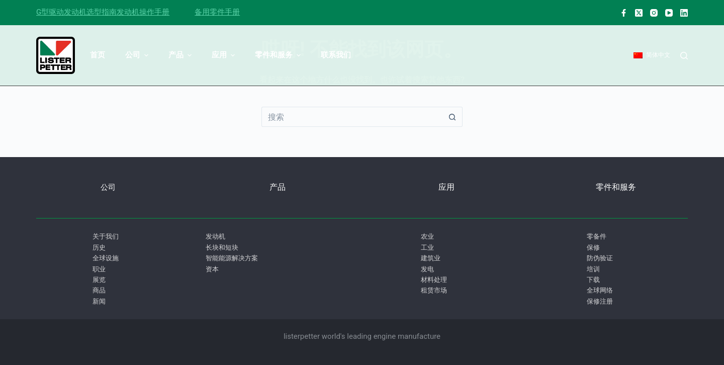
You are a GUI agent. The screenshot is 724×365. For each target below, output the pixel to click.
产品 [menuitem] (181, 55)
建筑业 (430, 258)
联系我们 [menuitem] (336, 54)
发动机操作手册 (143, 12)
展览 (99, 279)
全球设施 (106, 258)
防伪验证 (600, 258)
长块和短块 (222, 247)
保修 (593, 247)
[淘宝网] (654, 13)
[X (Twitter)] (639, 13)
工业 (427, 247)
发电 (427, 269)
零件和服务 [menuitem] (279, 55)
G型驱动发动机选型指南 (76, 12)
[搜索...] (351, 117)
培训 (593, 269)
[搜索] (684, 55)
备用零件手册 (217, 12)
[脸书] (623, 13)
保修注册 (600, 301)
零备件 (596, 236)
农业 (427, 236)
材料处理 (434, 279)
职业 (99, 269)
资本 (212, 269)
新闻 (99, 301)
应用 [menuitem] (224, 55)
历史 (99, 247)
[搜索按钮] (452, 117)
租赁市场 (434, 290)
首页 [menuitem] (97, 54)
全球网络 (600, 290)
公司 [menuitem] (138, 55)
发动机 (215, 236)
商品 (99, 290)
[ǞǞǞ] (684, 13)
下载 (593, 279)
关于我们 (106, 236)
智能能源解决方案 (232, 258)
